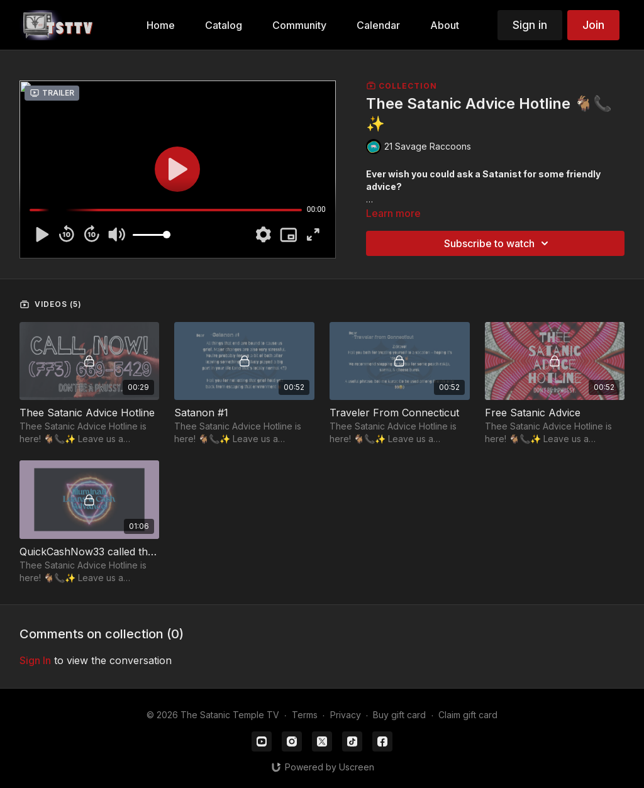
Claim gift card (467, 714)
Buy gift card (399, 714)
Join (593, 24)
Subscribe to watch (498, 243)
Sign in (530, 24)
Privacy (345, 714)
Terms (305, 714)
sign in (35, 660)
